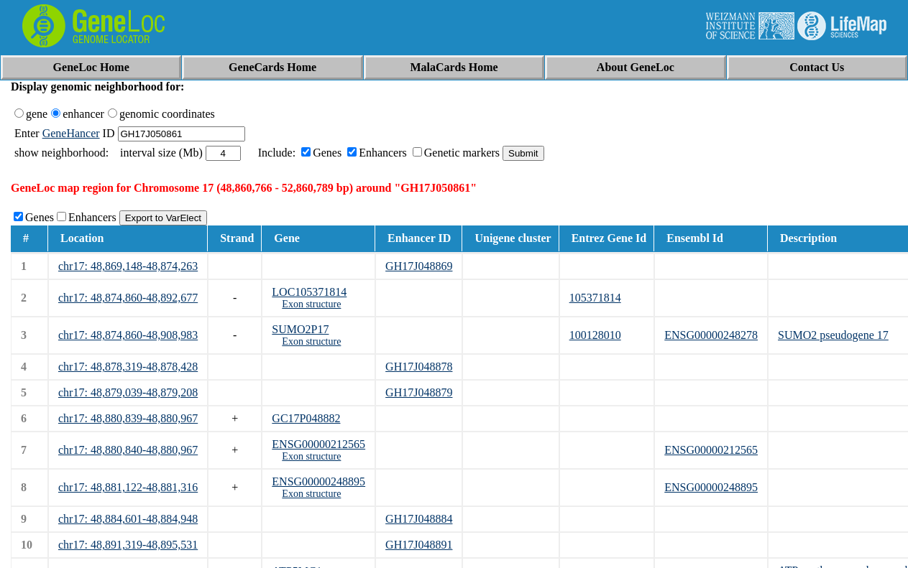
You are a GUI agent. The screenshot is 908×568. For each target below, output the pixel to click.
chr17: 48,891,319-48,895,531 (128, 545)
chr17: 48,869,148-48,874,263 (128, 266)
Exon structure (311, 304)
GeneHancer (71, 133)
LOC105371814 (309, 292)
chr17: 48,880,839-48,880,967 (128, 418)
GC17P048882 (306, 418)
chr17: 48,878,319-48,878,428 (128, 366)
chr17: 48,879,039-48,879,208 (128, 392)
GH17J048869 (418, 266)
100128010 (595, 335)
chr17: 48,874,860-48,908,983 (128, 335)
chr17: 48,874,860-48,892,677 (128, 298)
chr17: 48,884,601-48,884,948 (128, 519)
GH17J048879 (418, 392)
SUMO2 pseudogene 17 (833, 335)
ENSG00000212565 (318, 444)
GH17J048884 (418, 519)
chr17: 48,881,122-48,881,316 (128, 487)
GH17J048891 (418, 545)
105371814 (595, 298)
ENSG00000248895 (318, 481)
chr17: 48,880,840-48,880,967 (128, 450)
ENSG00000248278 (711, 335)
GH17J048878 (418, 366)
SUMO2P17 (300, 329)
